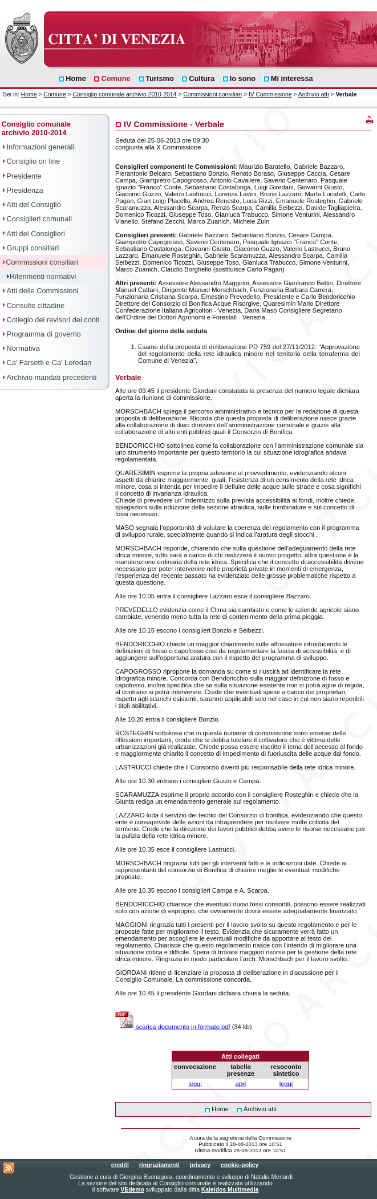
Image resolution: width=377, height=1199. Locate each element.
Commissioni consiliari (212, 94)
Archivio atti (313, 94)
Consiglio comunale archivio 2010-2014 (124, 94)
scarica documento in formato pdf (172, 1026)
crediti (120, 1165)
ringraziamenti (159, 1165)
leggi (195, 1083)
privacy (200, 1165)
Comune (54, 94)
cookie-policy (239, 1165)
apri (241, 1083)
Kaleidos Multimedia (229, 1189)
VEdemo (132, 1189)
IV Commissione (270, 94)
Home (29, 94)
